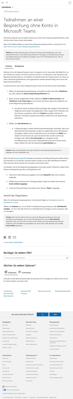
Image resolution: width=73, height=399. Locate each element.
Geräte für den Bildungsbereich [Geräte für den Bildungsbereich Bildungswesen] (57, 328)
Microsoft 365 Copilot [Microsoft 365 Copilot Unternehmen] (7, 374)
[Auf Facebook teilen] (5, 237)
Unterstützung (6, 7)
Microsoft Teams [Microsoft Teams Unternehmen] (6, 377)
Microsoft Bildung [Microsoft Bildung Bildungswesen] (54, 325)
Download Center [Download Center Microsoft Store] (30, 328)
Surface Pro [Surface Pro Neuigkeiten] (5, 325)
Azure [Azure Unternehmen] (3, 364)
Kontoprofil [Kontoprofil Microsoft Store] (28, 325)
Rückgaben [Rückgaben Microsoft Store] (28, 334)
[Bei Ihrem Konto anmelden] (69, 2)
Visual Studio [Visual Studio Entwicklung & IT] (29, 381)
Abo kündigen (18, 397)
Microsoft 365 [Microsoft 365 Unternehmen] (5, 371)
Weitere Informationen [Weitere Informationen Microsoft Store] (31, 344)
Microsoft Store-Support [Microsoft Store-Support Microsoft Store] (32, 331)
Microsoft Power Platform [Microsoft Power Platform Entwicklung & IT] (32, 374)
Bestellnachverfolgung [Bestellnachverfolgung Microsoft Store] (31, 338)
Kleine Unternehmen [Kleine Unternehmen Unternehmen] (7, 381)
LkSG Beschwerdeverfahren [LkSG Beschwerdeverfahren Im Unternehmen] (56, 377)
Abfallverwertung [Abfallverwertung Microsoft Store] (30, 341)
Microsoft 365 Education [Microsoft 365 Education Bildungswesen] (55, 334)
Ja (42, 314)
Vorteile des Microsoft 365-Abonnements (9, 293)
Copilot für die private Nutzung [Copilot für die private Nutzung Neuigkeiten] (10, 338)
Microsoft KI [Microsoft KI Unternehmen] (5, 358)
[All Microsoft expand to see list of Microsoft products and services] (2, 2)
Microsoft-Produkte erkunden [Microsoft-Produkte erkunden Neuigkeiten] (9, 344)
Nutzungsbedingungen (42, 397)
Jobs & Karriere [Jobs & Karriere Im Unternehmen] (53, 358)
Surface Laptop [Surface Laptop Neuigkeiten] (6, 328)
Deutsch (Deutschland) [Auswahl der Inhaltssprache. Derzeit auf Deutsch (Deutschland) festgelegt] (11, 386)
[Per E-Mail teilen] (13, 237)
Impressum (25, 397)
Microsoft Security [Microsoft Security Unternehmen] (6, 361)
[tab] (8, 66)
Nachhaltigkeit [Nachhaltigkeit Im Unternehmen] (53, 374)
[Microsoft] (36, 1)
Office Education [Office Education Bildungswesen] (53, 338)
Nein (55, 314)
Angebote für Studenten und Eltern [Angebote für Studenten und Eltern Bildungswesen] (58, 346)
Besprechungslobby (20, 158)
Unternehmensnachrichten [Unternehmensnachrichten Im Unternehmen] (56, 364)
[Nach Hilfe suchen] (7, 2)
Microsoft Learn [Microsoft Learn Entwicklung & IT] (30, 361)
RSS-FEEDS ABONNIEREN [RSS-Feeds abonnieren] (14, 242)
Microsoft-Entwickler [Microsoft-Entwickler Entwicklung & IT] (31, 358)
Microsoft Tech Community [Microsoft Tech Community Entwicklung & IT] (32, 368)
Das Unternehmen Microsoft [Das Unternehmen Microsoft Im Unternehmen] (56, 361)
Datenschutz (32, 397)
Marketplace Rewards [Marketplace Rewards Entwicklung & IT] (31, 377)
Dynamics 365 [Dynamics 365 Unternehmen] (5, 368)
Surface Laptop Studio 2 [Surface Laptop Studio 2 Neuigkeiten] (8, 331)
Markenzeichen (53, 397)
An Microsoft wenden (8, 397)
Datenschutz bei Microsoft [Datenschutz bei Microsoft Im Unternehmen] (56, 368)
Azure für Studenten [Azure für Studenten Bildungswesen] (54, 349)
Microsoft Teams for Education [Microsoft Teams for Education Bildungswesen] (57, 331)
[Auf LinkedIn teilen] (8, 237)
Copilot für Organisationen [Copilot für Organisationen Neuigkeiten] (8, 334)
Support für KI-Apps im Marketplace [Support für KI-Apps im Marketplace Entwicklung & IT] (34, 364)
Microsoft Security (44, 291)
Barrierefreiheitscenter (63, 291)
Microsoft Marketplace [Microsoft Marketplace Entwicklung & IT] (31, 371)
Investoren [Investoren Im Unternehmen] (52, 371)
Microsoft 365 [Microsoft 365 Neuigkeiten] (5, 341)
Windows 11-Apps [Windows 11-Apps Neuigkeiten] (6, 347)
